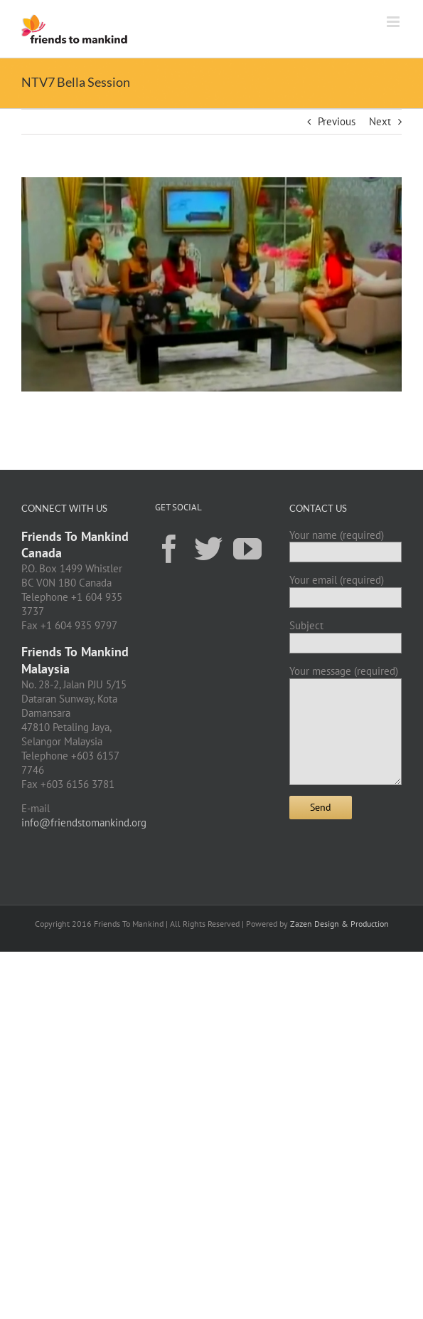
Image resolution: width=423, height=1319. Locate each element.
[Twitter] (208, 548)
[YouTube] (247, 548)
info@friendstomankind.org (83, 822)
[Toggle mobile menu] (394, 21)
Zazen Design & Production (339, 923)
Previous (336, 121)
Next (380, 121)
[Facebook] (169, 548)
